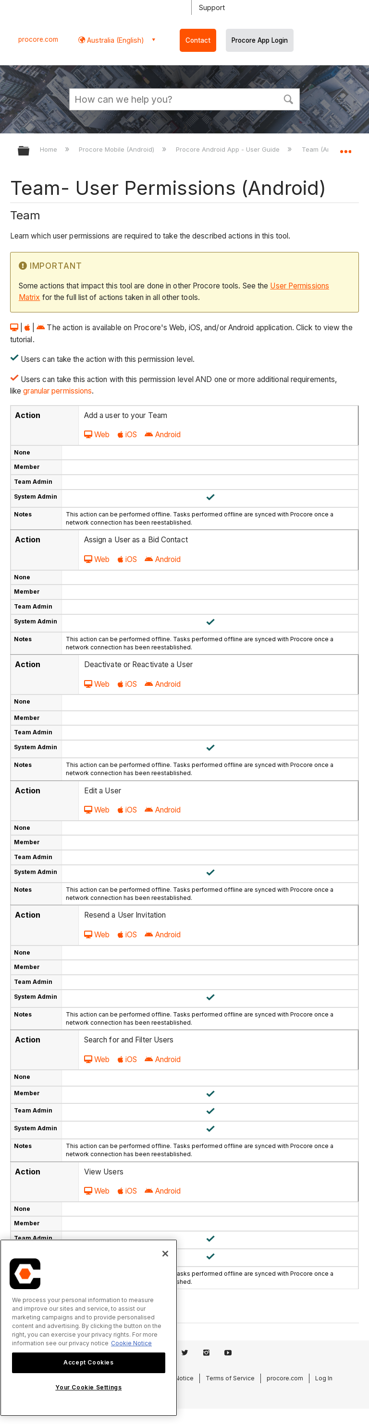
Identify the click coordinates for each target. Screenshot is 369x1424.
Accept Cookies (88, 1362)
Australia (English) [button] (114, 40)
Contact (197, 40)
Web (97, 434)
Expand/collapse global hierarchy (29, 151)
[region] (88, 1327)
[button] (288, 98)
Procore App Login (260, 40)
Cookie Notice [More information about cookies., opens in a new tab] (131, 1343)
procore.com (38, 39)
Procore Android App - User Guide (229, 149)
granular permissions (56, 390)
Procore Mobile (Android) (117, 149)
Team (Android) (326, 149)
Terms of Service (230, 1378)
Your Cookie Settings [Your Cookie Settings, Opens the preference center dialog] (88, 1387)
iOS (127, 434)
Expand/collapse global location (345, 148)
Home (49, 149)
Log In (323, 1378)
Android (163, 434)
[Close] (165, 1253)
